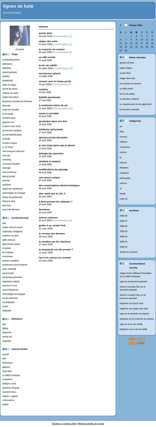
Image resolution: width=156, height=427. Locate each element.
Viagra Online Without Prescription (136, 273)
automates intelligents (12, 231)
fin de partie (7, 114)
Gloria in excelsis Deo (130, 287)
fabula (5, 328)
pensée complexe (10, 261)
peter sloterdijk (9, 269)
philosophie (125, 178)
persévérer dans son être (53, 121)
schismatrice (8, 400)
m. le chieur (7, 147)
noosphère (7, 379)
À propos (20, 49)
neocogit (6, 168)
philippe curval (9, 384)
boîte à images (9, 85)
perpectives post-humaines (14, 265)
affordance (7, 64)
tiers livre (6, 205)
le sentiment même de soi (53, 105)
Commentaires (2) (63, 52)
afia (4, 223)
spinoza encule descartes (53, 137)
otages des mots (127, 78)
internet (123, 163)
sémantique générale (12, 277)
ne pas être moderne (129, 99)
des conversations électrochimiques (59, 185)
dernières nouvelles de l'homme (17, 101)
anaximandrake (9, 72)
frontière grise (8, 118)
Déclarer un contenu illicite (64, 424)
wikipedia (6, 311)
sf (120, 188)
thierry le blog (8, 201)
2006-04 (123, 237)
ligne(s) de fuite (127, 63)
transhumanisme (10, 298)
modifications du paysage (53, 169)
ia (120, 157)
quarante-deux (9, 392)
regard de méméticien (12, 189)
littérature (124, 168)
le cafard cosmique (11, 375)
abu (4, 324)
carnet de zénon (10, 89)
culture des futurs (10, 97)
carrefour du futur (10, 236)
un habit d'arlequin (131, 276)
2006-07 (123, 221)
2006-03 (123, 242)
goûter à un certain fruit (52, 225)
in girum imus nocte (11, 126)
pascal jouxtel (8, 176)
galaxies (6, 367)
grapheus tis (8, 122)
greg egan (7, 371)
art (121, 126)
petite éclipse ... (127, 68)
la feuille (6, 139)
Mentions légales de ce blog (91, 424)
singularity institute (11, 281)
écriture (123, 152)
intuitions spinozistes (51, 129)
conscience (125, 147)
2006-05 (123, 231)
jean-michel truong (11, 244)
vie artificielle (8, 302)
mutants (43, 89)
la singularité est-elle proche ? (56, 249)
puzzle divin (125, 73)
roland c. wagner (10, 396)
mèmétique (7, 256)
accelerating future (11, 60)
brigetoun (124, 303)
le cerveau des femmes (52, 233)
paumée (6, 180)
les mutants (7, 252)
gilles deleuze (8, 240)
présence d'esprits (10, 388)
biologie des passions (51, 153)
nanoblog (6, 160)
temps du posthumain (12, 197)
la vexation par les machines (55, 241)
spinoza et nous (9, 285)
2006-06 (123, 226)
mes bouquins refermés (13, 151)
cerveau (123, 137)
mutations (124, 173)
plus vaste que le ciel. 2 (52, 193)
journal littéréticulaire (12, 135)
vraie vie (124, 199)
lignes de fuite (18, 6)
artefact (5, 76)
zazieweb (6, 341)
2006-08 (123, 216)
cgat (122, 281)
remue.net (7, 337)
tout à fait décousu (11, 209)
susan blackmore (10, 290)
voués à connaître (49, 113)
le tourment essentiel (129, 109)
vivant (5, 306)
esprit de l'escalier (10, 110)
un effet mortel (126, 89)
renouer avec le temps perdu (55, 81)
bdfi (4, 358)
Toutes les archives (128, 252)
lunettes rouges (9, 143)
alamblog (6, 68)
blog (122, 131)
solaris (5, 404)
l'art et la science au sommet (55, 257)
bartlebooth (7, 80)
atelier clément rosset (12, 227)
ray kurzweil (8, 273)
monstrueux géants (50, 73)
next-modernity (9, 172)
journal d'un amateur (11, 130)
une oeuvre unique (49, 177)
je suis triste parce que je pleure (57, 145)
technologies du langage (13, 193)
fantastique (7, 363)
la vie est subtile (127, 94)
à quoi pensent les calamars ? (55, 201)
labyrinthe (7, 332)
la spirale (6, 248)
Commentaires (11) (63, 108)
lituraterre (44, 209)
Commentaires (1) (63, 36)
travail (122, 193)
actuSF (5, 354)
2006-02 (123, 247)
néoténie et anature (50, 161)
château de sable (10, 93)
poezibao (6, 185)
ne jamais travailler (11, 164)
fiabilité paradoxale (49, 97)
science (123, 183)
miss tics (6, 155)
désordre (6, 106)
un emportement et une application (136, 104)
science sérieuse (48, 217)
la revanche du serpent (130, 83)
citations (123, 142)
